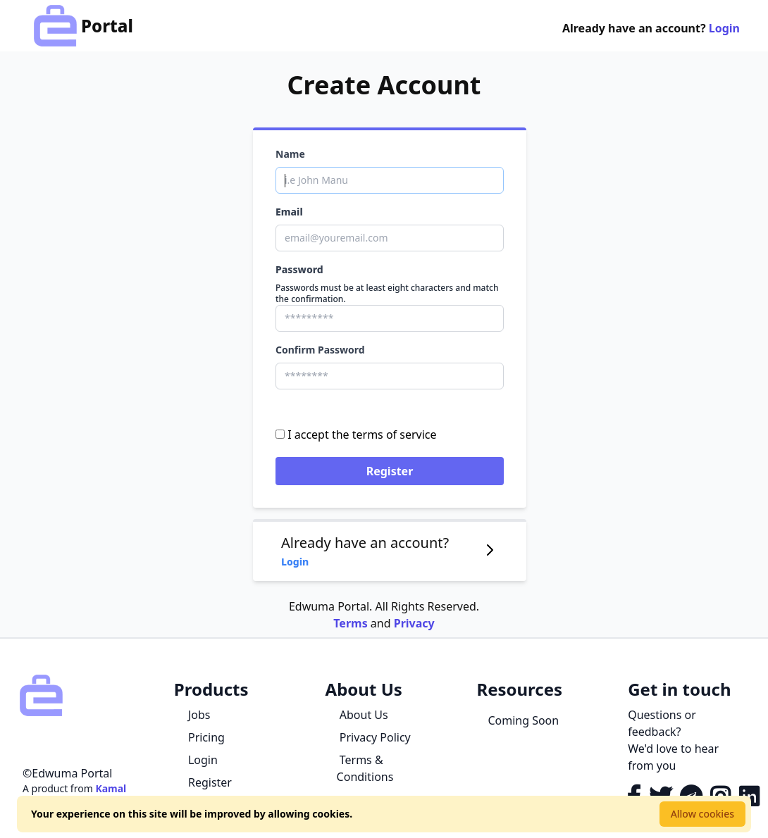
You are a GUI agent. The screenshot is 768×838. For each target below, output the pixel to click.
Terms (350, 623)
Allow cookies (702, 813)
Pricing (205, 737)
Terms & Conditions (365, 768)
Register (390, 471)
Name (290, 154)
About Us (362, 715)
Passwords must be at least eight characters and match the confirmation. (386, 293)
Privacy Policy (374, 737)
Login (724, 28)
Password (299, 269)
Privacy (414, 623)
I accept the (356, 434)
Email (289, 211)
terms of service (394, 434)
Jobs (198, 715)
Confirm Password (320, 349)
